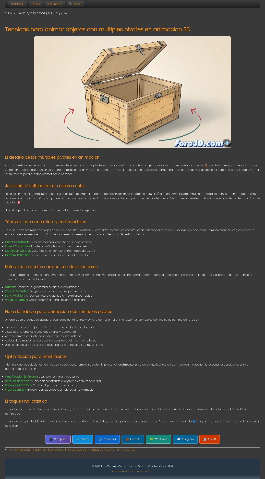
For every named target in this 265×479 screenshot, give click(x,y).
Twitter (82, 439)
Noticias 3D (18, 4)
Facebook (107, 439)
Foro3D (36, 4)
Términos (128, 471)
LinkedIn (132, 439)
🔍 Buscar (75, 4)
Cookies (138, 471)
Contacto (148, 471)
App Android (54, 4)
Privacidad (117, 471)
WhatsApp (158, 439)
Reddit (209, 439)
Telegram (185, 439)
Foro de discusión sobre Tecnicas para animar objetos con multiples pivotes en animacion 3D (71, 450)
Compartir (58, 439)
